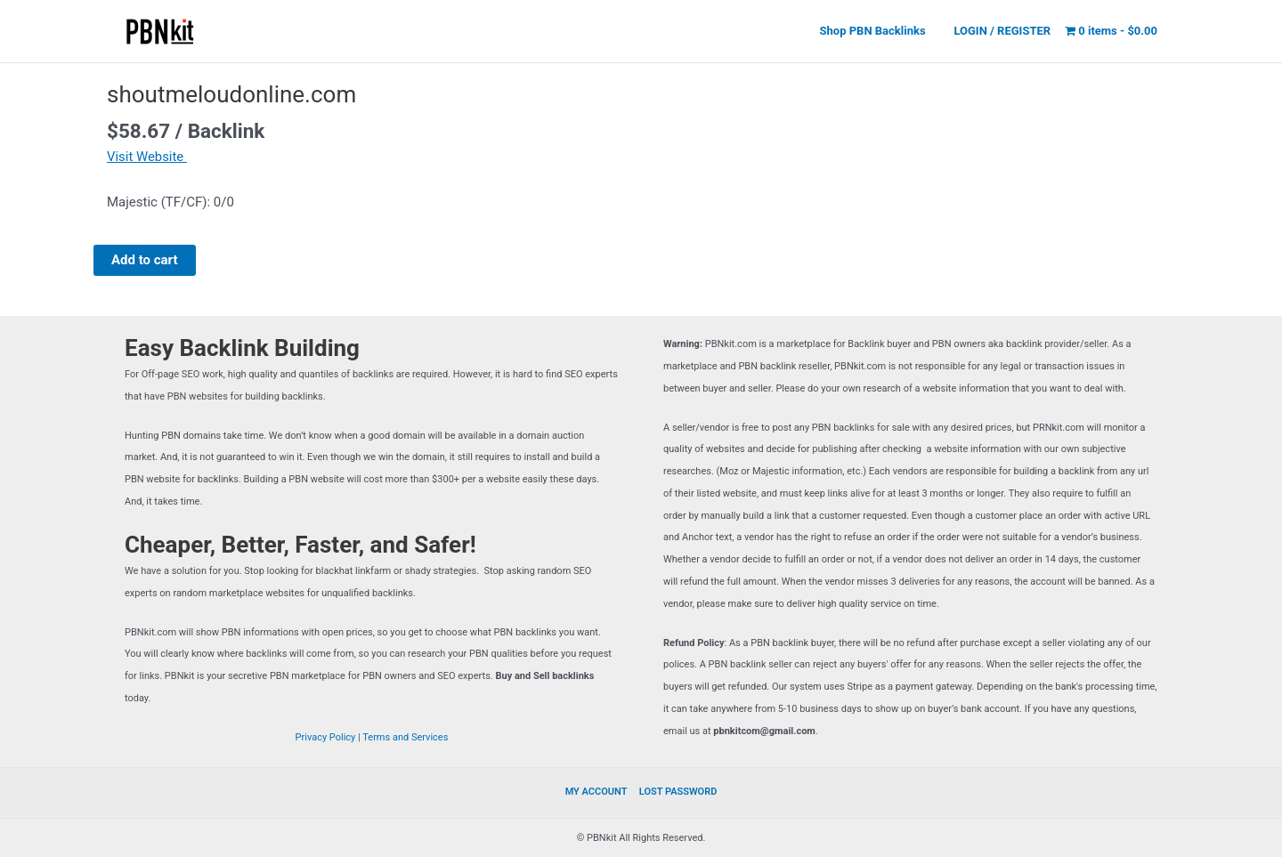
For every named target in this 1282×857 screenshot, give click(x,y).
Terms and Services (405, 737)
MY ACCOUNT (597, 791)
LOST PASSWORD (677, 791)
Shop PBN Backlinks (880, 30)
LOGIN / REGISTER (1004, 30)
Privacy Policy (326, 737)
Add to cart (144, 260)
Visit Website (147, 157)
